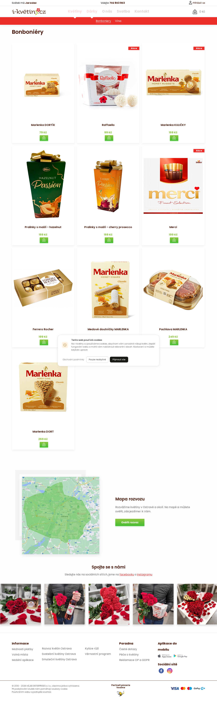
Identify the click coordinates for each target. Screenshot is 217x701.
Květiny (78, 12)
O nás (107, 12)
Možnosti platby (22, 649)
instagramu (144, 575)
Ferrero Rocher (43, 329)
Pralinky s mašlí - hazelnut (43, 227)
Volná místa (20, 655)
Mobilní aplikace (23, 660)
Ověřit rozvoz (130, 522)
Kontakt (139, 12)
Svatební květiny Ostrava (59, 654)
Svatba (122, 12)
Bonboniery (103, 21)
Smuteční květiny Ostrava (59, 659)
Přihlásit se (197, 3)
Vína (118, 21)
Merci (173, 227)
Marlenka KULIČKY (173, 125)
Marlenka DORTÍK (43, 125)
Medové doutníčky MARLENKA (108, 329)
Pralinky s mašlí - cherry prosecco (108, 227)
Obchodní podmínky (73, 359)
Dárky (93, 12)
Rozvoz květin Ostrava (57, 649)
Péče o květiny (129, 655)
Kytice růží (92, 649)
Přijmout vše (119, 359)
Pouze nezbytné (97, 359)
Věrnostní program (98, 654)
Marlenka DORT (43, 432)
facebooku (127, 575)
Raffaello (108, 125)
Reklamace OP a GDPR (134, 660)
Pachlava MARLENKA (173, 329)
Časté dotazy (128, 649)
